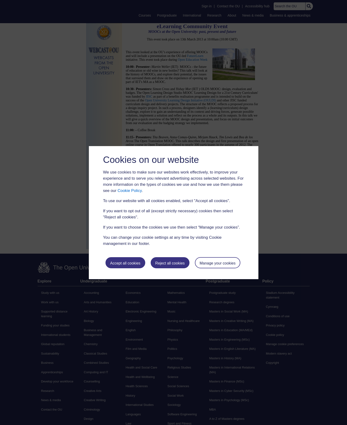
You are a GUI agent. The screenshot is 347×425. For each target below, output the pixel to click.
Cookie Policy (130, 190)
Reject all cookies (170, 263)
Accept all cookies (125, 263)
